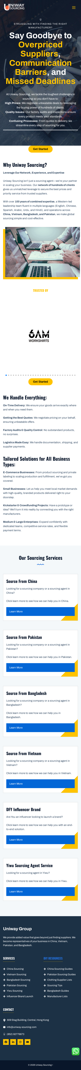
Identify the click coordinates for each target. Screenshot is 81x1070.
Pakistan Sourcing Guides (61, 974)
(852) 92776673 (15, 1034)
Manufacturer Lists (57, 996)
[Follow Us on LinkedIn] (13, 1042)
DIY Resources (53, 958)
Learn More (16, 611)
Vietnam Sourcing (16, 974)
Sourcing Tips (54, 985)
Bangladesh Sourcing (18, 980)
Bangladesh (54, 990)
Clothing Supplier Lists (59, 980)
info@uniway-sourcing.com (22, 1027)
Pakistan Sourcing (17, 985)
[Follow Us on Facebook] (6, 1042)
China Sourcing (15, 969)
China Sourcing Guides (60, 969)
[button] (6, 375)
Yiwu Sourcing (14, 990)
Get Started (40, 149)
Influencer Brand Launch (20, 996)
